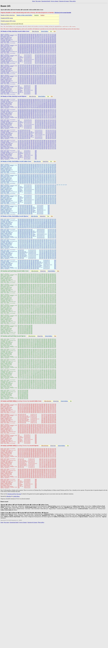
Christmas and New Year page (14, 611)
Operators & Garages (64, 1)
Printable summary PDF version (8, 21)
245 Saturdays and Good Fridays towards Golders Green (14, 332)
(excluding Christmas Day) (29, 496)
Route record (4, 23)
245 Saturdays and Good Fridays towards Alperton (13, 414)
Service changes (54, 1)
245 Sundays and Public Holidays (9, 496)
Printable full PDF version (7, 18)
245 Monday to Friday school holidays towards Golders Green (16, 195)
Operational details (45, 1)
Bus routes (38, 1)
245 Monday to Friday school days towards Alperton (13, 113)
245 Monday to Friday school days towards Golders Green (15, 31)
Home (33, 1)
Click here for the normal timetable (62, 12)
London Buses (16, 613)
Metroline (9, 613)
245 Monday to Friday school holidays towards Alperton (14, 263)
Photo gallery (73, 1)
